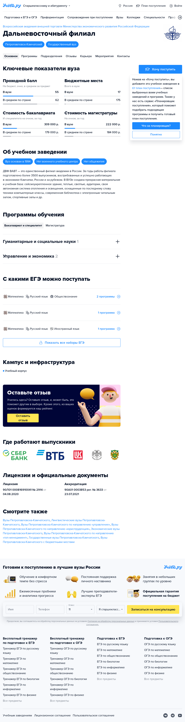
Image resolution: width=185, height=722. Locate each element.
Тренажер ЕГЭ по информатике (14, 687)
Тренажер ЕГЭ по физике (19, 695)
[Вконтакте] (165, 715)
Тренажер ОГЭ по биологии (68, 679)
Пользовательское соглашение (93, 715)
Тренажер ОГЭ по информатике (62, 687)
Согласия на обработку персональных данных (111, 621)
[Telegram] (173, 715)
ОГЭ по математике (157, 650)
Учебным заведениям (17, 715)
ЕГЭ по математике (109, 650)
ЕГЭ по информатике (111, 667)
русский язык (39, 296)
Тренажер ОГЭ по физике (67, 695)
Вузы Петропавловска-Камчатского (26, 520)
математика (15, 296)
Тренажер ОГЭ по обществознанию (62, 671)
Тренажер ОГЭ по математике (62, 661)
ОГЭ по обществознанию (161, 656)
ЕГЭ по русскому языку (112, 644)
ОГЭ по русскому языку (160, 644)
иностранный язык (66, 329)
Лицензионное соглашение (52, 715)
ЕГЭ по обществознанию (113, 656)
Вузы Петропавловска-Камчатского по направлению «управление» (65, 524)
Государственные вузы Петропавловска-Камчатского (64, 537)
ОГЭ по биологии (155, 661)
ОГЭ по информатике (158, 667)
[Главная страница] (12, 6)
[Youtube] (180, 715)
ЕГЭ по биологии (108, 661)
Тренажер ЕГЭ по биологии (21, 679)
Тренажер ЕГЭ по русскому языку (21, 651)
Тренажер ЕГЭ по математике (14, 661)
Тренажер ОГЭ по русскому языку (68, 651)
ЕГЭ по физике (107, 673)
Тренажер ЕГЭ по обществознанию (14, 671)
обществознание (65, 296)
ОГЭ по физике (154, 673)
